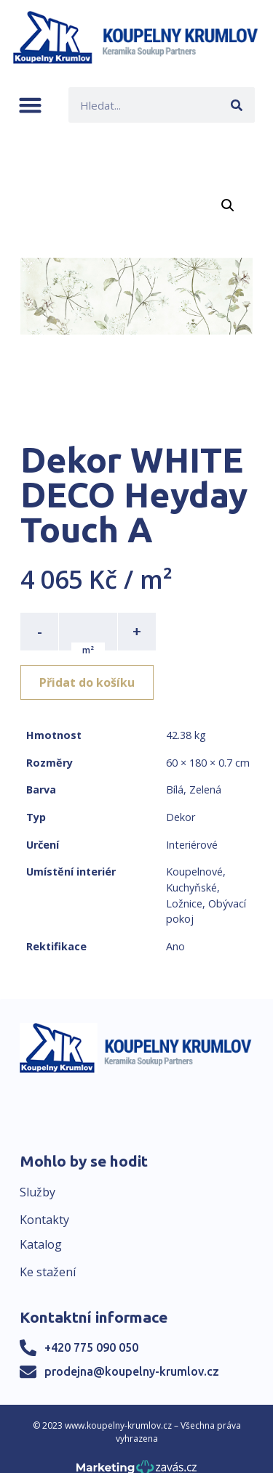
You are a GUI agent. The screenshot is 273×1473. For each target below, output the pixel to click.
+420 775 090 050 (91, 1347)
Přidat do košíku (87, 682)
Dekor (180, 817)
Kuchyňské (191, 887)
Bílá (174, 789)
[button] (30, 105)
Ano (175, 946)
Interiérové (192, 845)
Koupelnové (194, 871)
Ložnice (184, 903)
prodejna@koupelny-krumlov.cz (131, 1371)
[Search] (237, 105)
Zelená (205, 789)
